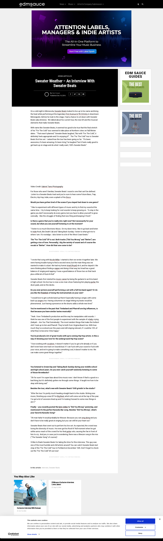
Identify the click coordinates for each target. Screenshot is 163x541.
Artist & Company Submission (89, 4)
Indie (35, 232)
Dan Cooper (56, 93)
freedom (44, 293)
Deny (140, 536)
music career (61, 279)
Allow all (140, 524)
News (62, 4)
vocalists (50, 344)
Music (70, 4)
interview (45, 468)
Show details (32, 537)
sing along (86, 418)
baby (91, 319)
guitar (93, 282)
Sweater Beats (60, 111)
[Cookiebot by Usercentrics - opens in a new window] (13, 537)
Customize (140, 530)
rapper (57, 268)
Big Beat (60, 396)
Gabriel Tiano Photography (52, 186)
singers (40, 301)
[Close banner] (160, 522)
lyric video (63, 407)
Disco (68, 197)
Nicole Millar (55, 260)
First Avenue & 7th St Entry (77, 114)
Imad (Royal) (72, 265)
